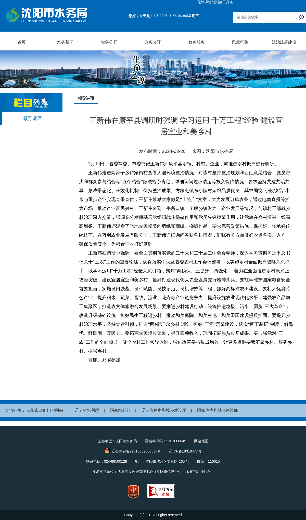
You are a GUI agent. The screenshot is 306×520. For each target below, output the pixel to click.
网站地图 (201, 441)
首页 (22, 42)
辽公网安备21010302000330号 (136, 451)
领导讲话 (32, 118)
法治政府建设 (284, 42)
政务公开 (153, 42)
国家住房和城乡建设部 (217, 410)
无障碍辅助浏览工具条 (215, 2)
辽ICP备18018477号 (185, 451)
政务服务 (196, 42)
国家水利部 (120, 410)
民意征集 (240, 42)
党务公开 (109, 42)
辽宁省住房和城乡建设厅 (163, 410)
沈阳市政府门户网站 (45, 410)
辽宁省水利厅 (86, 410)
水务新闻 (65, 42)
